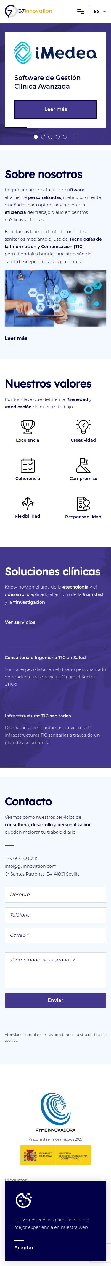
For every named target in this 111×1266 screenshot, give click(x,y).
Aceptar (24, 1247)
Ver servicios (20, 622)
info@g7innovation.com (30, 866)
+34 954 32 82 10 (21, 859)
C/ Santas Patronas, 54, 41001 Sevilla (42, 874)
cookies (46, 1220)
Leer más (55, 109)
